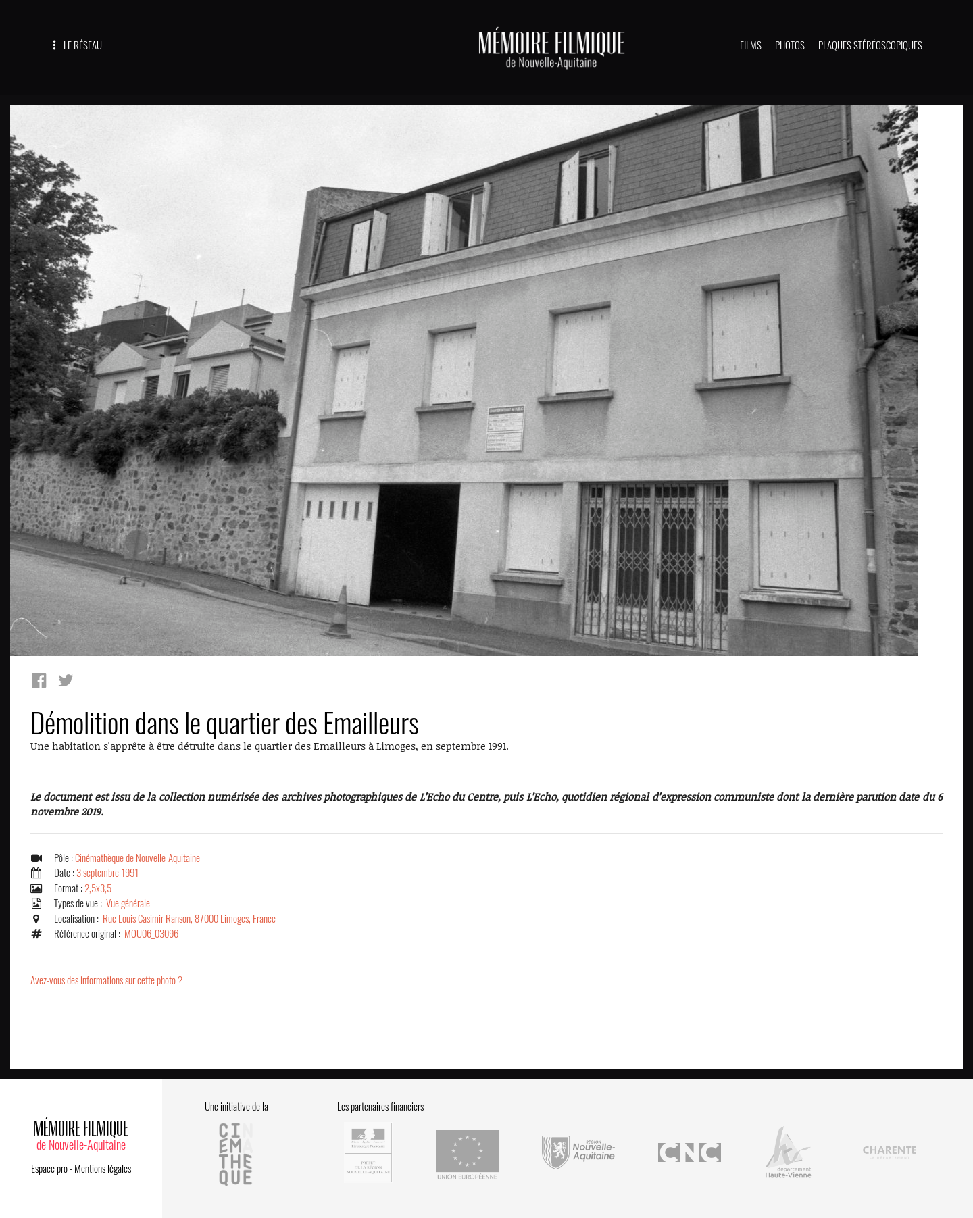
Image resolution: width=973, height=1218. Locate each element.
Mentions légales (102, 1168)
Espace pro (49, 1168)
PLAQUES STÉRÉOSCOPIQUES (870, 45)
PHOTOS (790, 45)
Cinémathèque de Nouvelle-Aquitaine (137, 858)
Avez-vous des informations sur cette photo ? (106, 980)
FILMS (751, 45)
